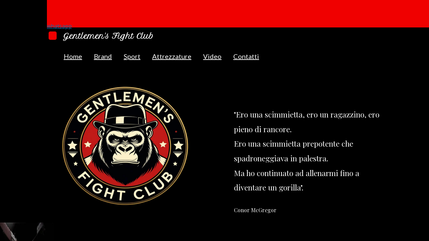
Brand (103, 56)
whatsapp (59, 26)
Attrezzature (171, 56)
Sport (132, 56)
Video (212, 56)
